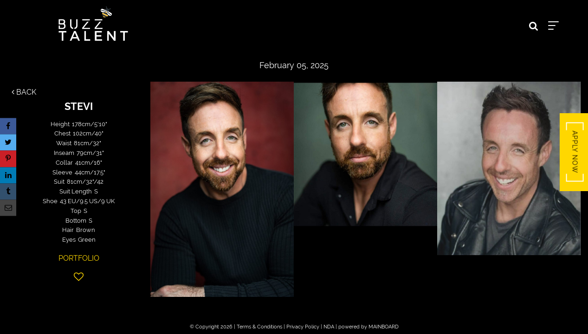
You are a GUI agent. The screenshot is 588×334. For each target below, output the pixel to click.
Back (24, 92)
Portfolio (78, 258)
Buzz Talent (93, 24)
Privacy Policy (302, 327)
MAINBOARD (383, 327)
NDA (328, 327)
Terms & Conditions (259, 327)
